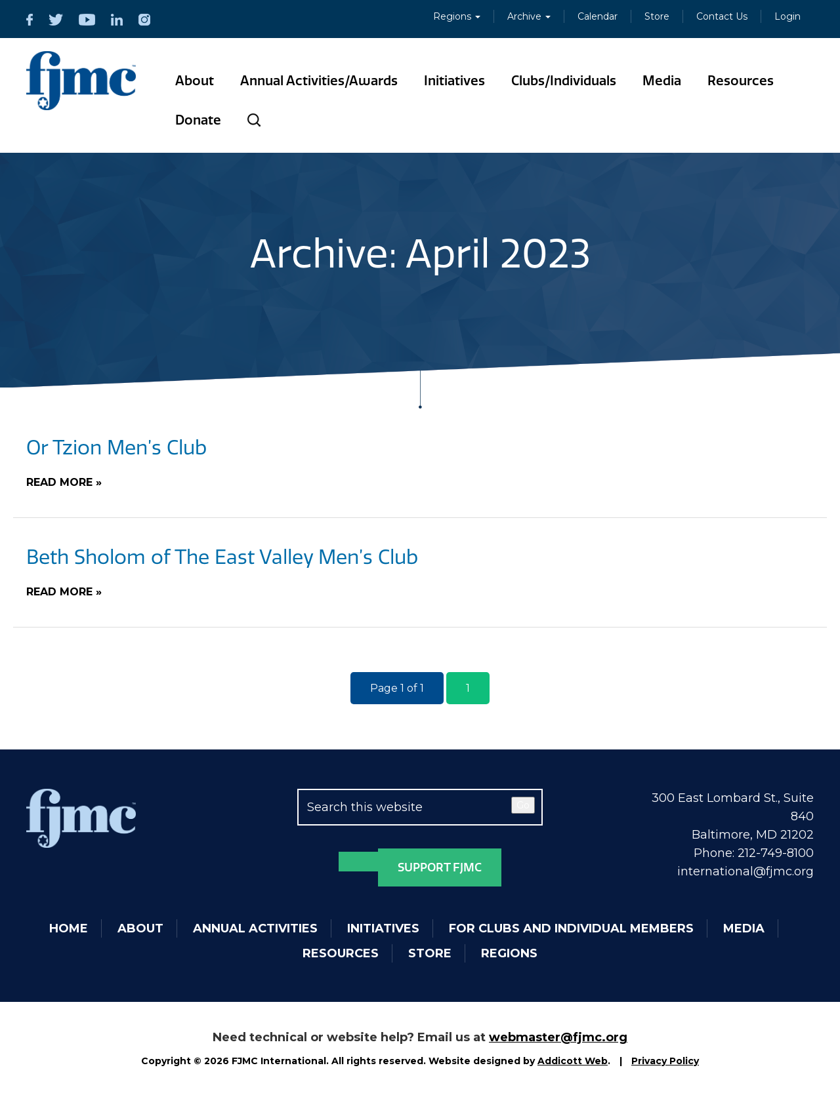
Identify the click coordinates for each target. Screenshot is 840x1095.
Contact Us (721, 16)
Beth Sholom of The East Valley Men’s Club (222, 557)
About (194, 81)
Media (661, 81)
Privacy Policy (665, 1061)
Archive (529, 16)
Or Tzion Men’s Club (116, 448)
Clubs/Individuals (563, 81)
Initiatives (454, 81)
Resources (740, 81)
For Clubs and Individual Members (571, 928)
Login (787, 16)
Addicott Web (572, 1061)
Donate (198, 120)
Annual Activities (255, 928)
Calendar (598, 16)
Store (656, 16)
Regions (456, 16)
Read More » (64, 482)
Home (68, 928)
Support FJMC (440, 867)
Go (523, 805)
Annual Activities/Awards (319, 81)
